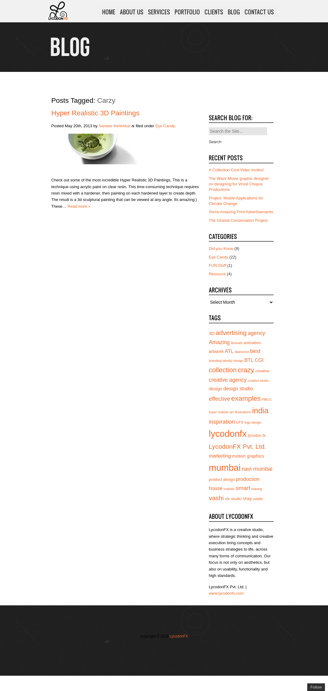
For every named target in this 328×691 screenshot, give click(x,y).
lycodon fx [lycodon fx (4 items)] (257, 435)
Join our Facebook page (151, 649)
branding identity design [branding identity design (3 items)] (226, 360)
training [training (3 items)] (256, 489)
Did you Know (221, 248)
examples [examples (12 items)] (246, 398)
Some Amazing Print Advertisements (241, 212)
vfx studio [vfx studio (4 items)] (233, 498)
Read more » (79, 206)
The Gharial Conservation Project (238, 220)
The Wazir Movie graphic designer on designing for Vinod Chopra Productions (239, 184)
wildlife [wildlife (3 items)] (258, 499)
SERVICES (159, 12)
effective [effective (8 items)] (219, 399)
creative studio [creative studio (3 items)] (258, 380)
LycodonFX (179, 636)
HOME (108, 12)
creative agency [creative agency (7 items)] (228, 380)
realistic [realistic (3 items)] (229, 489)
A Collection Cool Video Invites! (236, 170)
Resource (217, 274)
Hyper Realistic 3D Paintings (95, 113)
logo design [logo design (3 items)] (253, 422)
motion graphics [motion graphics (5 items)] (248, 456)
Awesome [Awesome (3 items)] (242, 352)
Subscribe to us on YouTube (178, 649)
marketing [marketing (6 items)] (220, 456)
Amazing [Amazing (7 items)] (219, 342)
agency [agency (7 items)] (256, 333)
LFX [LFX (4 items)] (239, 422)
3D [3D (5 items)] (212, 333)
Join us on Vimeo (160, 649)
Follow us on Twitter (142, 649)
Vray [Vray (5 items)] (247, 498)
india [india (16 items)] (260, 410)
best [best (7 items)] (255, 351)
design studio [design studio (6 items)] (238, 388)
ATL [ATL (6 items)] (229, 351)
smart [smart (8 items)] (243, 488)
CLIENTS (214, 12)
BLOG (234, 12)
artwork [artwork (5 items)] (216, 351)
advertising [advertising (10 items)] (231, 332)
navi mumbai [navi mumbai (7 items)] (257, 469)
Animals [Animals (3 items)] (236, 343)
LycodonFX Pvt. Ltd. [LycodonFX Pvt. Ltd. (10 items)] (237, 446)
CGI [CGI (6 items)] (259, 360)
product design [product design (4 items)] (222, 479)
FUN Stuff (217, 265)
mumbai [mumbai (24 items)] (225, 468)
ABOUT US (131, 12)
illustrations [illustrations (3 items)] (243, 412)
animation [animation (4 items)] (252, 342)
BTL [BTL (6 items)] (248, 360)
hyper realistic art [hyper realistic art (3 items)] (221, 412)
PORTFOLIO (187, 12)
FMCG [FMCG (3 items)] (266, 399)
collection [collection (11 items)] (223, 370)
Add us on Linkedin (169, 649)
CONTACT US (259, 12)
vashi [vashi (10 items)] (216, 497)
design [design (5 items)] (215, 388)
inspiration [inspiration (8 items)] (222, 421)
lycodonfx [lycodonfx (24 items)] (228, 434)
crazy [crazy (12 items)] (246, 370)
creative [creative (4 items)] (262, 371)
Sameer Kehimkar (115, 126)
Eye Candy (165, 126)
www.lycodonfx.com (226, 593)
